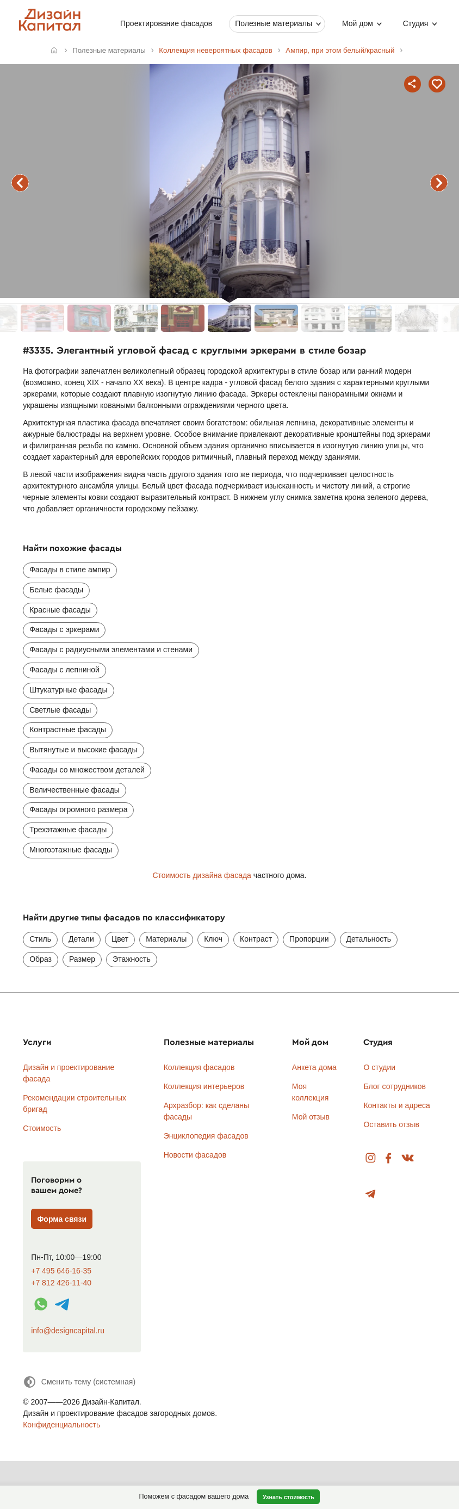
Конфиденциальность (61, 1424)
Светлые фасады (60, 710)
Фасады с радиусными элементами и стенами (111, 649)
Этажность (132, 959)
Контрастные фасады (67, 729)
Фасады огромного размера (78, 809)
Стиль (40, 939)
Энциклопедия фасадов (206, 1135)
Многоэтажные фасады (70, 849)
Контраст (256, 939)
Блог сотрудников (394, 1086)
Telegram (370, 1194)
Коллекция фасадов (199, 1067)
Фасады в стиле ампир (69, 569)
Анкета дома (314, 1067)
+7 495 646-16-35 (61, 1271)
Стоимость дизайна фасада (201, 875)
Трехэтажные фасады (68, 829)
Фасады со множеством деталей (87, 769)
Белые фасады (56, 589)
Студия (415, 23)
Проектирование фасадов (166, 23)
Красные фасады (60, 609)
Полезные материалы (273, 23)
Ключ (213, 939)
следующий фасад (439, 183)
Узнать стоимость (288, 1497)
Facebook (388, 1158)
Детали (81, 939)
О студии (379, 1067)
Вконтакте (408, 1158)
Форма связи (61, 1219)
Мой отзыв (311, 1116)
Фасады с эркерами (64, 629)
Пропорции (308, 939)
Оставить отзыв (391, 1124)
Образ (40, 959)
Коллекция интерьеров (204, 1086)
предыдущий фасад (20, 183)
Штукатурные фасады (68, 689)
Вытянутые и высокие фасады (83, 749)
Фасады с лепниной (64, 669)
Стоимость (42, 1128)
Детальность (369, 939)
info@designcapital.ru (67, 1330)
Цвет (119, 939)
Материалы (166, 939)
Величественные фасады (74, 790)
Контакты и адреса (396, 1105)
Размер (82, 959)
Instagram (370, 1158)
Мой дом (357, 23)
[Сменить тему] (79, 1382)
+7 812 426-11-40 (61, 1283)
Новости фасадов (195, 1155)
